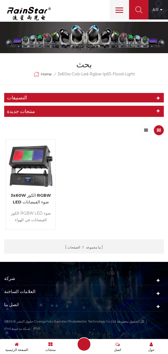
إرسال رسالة (84, 344)
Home (42, 74)
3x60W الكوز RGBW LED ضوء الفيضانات (31, 199)
